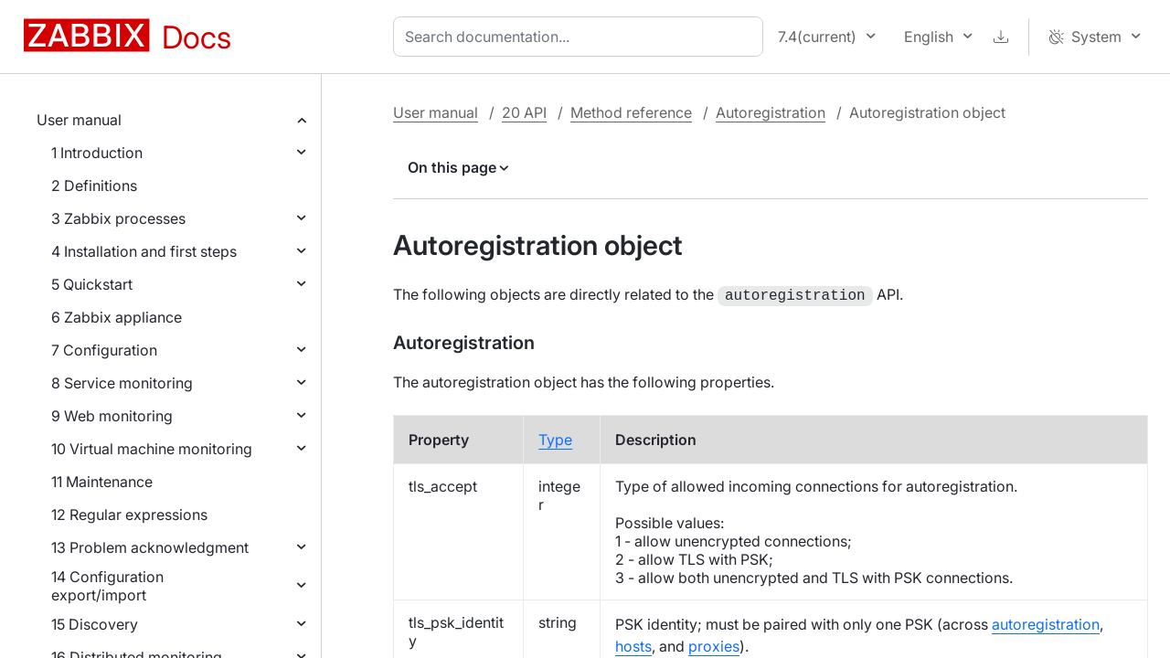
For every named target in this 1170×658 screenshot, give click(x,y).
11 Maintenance (102, 481)
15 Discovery (94, 624)
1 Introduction (97, 152)
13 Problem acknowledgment (150, 547)
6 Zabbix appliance (116, 317)
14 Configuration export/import (107, 586)
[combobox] (582, 36)
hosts (633, 644)
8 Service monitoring (122, 383)
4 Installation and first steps (144, 251)
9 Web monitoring (112, 416)
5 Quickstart (92, 284)
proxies (713, 644)
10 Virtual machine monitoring (151, 449)
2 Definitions (94, 185)
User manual (79, 120)
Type (555, 438)
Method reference (631, 112)
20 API (524, 112)
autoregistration (1046, 622)
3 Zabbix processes (118, 218)
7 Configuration (104, 350)
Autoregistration (770, 112)
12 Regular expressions (129, 514)
